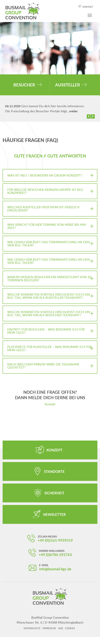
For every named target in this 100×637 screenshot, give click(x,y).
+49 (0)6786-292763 (55, 554)
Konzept (54, 450)
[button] (89, 116)
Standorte (54, 471)
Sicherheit (54, 493)
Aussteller (67, 84)
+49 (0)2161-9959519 (55, 540)
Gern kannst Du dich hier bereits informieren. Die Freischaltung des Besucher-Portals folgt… (44, 108)
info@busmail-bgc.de (55, 569)
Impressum (49, 628)
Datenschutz (32, 628)
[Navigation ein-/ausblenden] (90, 15)
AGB (60, 628)
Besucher (24, 84)
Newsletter (54, 514)
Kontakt (88, 6)
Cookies (70, 628)
